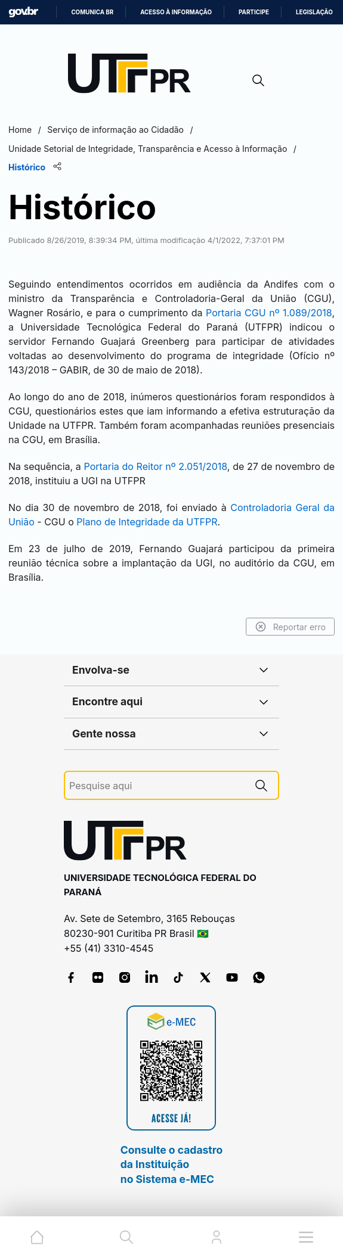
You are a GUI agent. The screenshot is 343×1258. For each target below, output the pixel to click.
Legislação (314, 12)
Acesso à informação (176, 12)
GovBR (23, 12)
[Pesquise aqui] (157, 786)
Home (20, 129)
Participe (254, 12)
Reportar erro (290, 627)
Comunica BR (92, 12)
